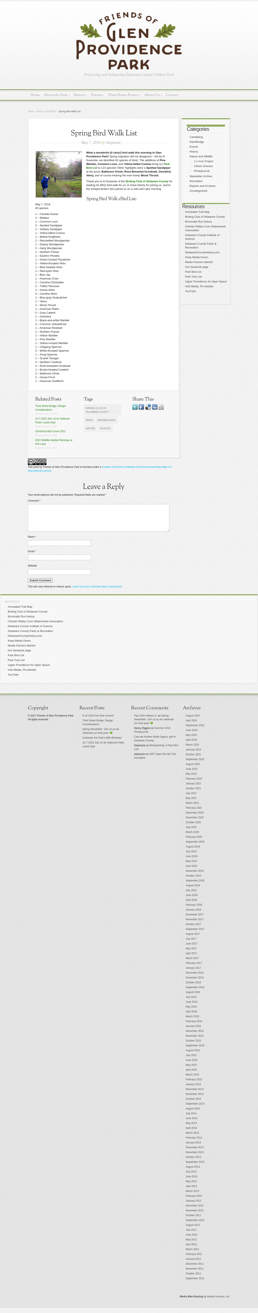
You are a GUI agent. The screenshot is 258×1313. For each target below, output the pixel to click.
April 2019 (191, 871)
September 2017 (195, 934)
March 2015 (192, 1079)
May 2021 (191, 803)
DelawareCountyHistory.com (202, 252)
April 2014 (191, 1133)
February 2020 (194, 842)
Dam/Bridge (196, 141)
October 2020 (193, 827)
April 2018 (191, 905)
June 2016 (192, 1006)
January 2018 (193, 914)
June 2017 (192, 948)
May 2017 (191, 953)
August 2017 (193, 939)
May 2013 (191, 1186)
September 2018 (195, 885)
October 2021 (193, 793)
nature (90, 428)
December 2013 (195, 1152)
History (80, 95)
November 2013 (195, 1157)
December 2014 (195, 1094)
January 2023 (193, 754)
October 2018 (193, 880)
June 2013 (192, 1181)
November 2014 (195, 1099)
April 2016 (191, 1016)
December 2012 (195, 1210)
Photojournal (201, 171)
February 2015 (194, 1084)
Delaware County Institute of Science (30, 631)
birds (89, 420)
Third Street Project (124, 95)
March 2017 (192, 963)
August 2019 (193, 851)
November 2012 (195, 1215)
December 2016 (195, 977)
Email (32, 556)
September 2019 (195, 846)
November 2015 (195, 1040)
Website (32, 570)
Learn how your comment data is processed (96, 591)
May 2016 (191, 1011)
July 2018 (191, 895)
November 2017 (195, 924)
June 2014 (192, 1123)
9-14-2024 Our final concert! (98, 720)
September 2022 (195, 764)
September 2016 (195, 992)
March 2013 (192, 1196)
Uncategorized (198, 190)
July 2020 (191, 832)
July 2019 (191, 856)
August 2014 (193, 1113)
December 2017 (195, 919)
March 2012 (192, 1254)
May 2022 (191, 778)
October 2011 (193, 1278)
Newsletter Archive (200, 176)
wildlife (105, 428)
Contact (172, 95)
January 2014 (193, 1147)
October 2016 (193, 987)
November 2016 (195, 982)
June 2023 (192, 735)
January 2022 (193, 788)
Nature (97, 95)
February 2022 (194, 783)
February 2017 (194, 968)
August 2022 (193, 769)
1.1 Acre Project (203, 161)
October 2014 (193, 1103)
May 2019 (191, 866)
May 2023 (191, 740)
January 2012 (193, 1264)
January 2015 (193, 1089)
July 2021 (191, 798)
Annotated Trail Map (197, 211)
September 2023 (195, 730)
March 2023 (192, 749)
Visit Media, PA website (199, 286)
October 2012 (193, 1220)
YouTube (190, 291)
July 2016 (191, 1002)
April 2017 (191, 958)
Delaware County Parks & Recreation (30, 636)
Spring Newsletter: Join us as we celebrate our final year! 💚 (154, 724)
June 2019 (192, 861)
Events (193, 146)
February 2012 (194, 1259)
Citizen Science (203, 166)
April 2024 (191, 725)
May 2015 (191, 1070)
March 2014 (192, 1137)
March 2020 (192, 837)
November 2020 (195, 822)
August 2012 (193, 1230)
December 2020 (195, 817)
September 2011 (195, 1283)
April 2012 (191, 1249)
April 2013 (191, 1191)
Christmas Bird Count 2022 (50, 431)
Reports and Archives (202, 186)
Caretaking (196, 137)
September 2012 (195, 1225)
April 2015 (191, 1074)
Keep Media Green (196, 257)
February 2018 (194, 909)
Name (32, 541)
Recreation (196, 181)
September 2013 (195, 1167)
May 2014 (191, 1128)
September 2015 (195, 1050)
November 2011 (195, 1273)
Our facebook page (196, 267)
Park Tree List (193, 276)
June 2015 (192, 1065)
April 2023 (191, 745)
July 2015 (191, 1060)
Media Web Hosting (191, 1301)
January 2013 (193, 1205)
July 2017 (191, 943)
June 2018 (192, 900)
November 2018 (195, 875)
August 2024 (193, 720)
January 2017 (193, 973)
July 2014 (191, 1118)
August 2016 (193, 997)
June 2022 (192, 774)
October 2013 (193, 1162)
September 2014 (195, 1108)
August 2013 (193, 1171)
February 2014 (194, 1142)
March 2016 (192, 1021)
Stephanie (113, 142)
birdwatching (107, 420)
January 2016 (193, 1031)
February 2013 (194, 1201)
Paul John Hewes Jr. (145, 720)
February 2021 (194, 812)
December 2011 (195, 1268)
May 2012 (191, 1244)
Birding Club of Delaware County (147, 181)
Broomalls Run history (198, 221)
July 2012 (191, 1234)
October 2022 (193, 759)
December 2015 (195, 1036)
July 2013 (191, 1176)
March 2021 (192, 808)
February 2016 (194, 1026)
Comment (34, 500)
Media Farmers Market (199, 262)
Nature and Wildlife (46, 111)
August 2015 (193, 1055)
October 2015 (193, 1045)
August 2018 (193, 890)
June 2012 (192, 1239)
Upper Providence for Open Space (206, 281)
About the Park (57, 95)
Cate (136, 741)
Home (35, 95)
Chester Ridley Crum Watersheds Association (35, 626)
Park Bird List (193, 271)
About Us (153, 95)
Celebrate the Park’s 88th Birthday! (102, 742)
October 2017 (193, 929)
